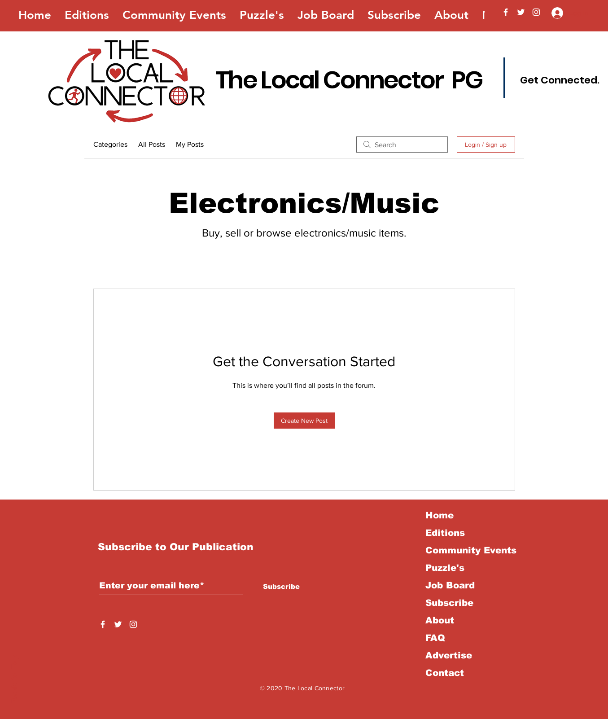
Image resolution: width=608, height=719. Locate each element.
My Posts (190, 144)
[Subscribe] (281, 586)
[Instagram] (536, 12)
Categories (110, 144)
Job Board (450, 585)
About (439, 620)
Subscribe (449, 603)
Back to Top (14, 679)
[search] (402, 144)
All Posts (151, 144)
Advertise (448, 655)
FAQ (435, 638)
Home (439, 515)
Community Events (470, 550)
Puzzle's (444, 568)
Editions (445, 533)
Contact (444, 673)
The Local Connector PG (348, 80)
